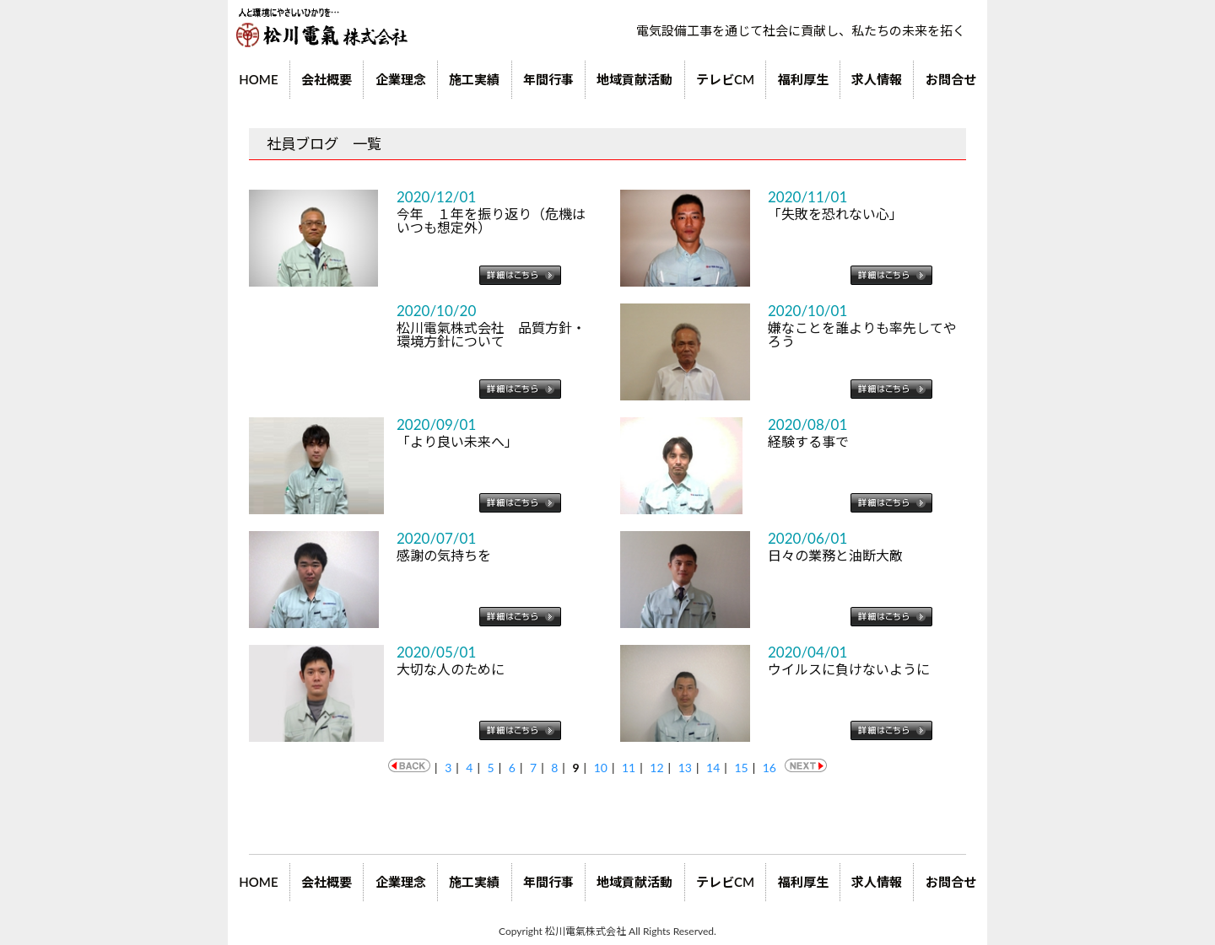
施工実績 (474, 79)
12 (656, 767)
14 (713, 767)
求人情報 (876, 79)
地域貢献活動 (634, 79)
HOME (258, 79)
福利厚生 (803, 79)
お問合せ (951, 79)
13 (685, 767)
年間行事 (548, 79)
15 (741, 767)
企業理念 (400, 79)
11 (628, 767)
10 (601, 767)
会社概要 (326, 79)
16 (769, 767)
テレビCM (725, 79)
